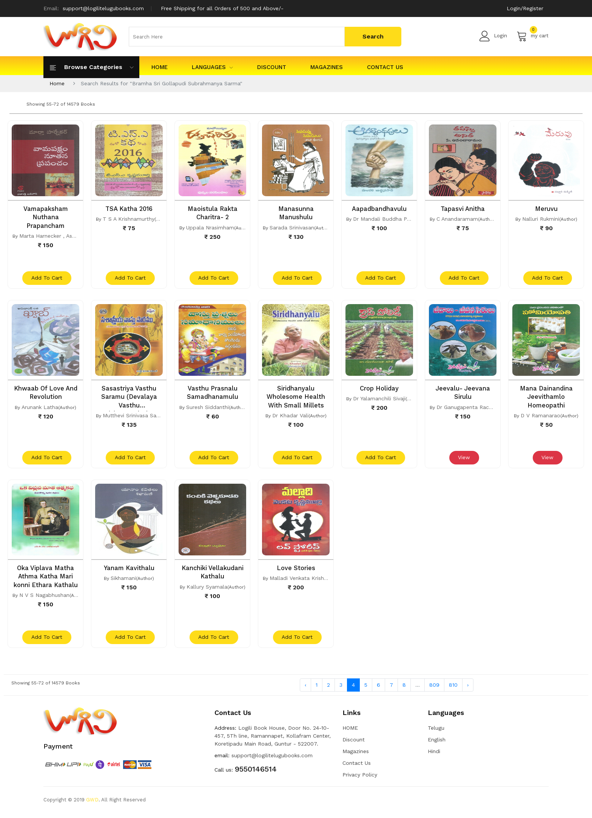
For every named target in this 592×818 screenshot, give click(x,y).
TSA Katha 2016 (129, 208)
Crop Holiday (379, 390)
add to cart (46, 280)
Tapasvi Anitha (462, 208)
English (437, 744)
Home (57, 83)
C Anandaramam (457, 219)
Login (493, 36)
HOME (159, 67)
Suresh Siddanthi (207, 408)
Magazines (326, 67)
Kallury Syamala (207, 589)
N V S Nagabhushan (44, 598)
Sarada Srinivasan (292, 227)
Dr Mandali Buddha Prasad (387, 219)
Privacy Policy (359, 779)
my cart (532, 36)
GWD (92, 804)
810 (453, 689)
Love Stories (296, 571)
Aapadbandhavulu (379, 208)
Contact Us (385, 67)
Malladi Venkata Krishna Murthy (309, 581)
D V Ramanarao (540, 417)
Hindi (434, 756)
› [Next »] (468, 689)
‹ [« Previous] (305, 689)
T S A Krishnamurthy (128, 219)
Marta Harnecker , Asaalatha (55, 235)
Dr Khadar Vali (290, 417)
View (464, 461)
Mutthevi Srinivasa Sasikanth (138, 417)
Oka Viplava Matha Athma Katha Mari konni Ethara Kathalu (45, 579)
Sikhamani (123, 581)
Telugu (436, 733)
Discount (271, 67)
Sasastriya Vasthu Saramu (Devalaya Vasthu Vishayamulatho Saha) (128, 406)
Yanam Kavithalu (129, 571)
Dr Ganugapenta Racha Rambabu (478, 408)
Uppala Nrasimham (210, 227)
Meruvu (546, 208)
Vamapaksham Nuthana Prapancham (45, 217)
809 (434, 689)
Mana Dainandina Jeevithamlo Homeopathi (546, 398)
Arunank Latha (40, 408)
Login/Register (524, 8)
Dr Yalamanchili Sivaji (379, 400)
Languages (212, 67)
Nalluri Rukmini (540, 219)
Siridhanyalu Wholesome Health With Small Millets (296, 398)
